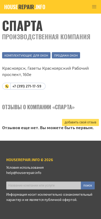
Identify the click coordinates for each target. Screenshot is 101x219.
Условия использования (25, 167)
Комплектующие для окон (26, 55)
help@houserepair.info (23, 173)
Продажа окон (66, 55)
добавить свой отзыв (80, 122)
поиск (87, 185)
